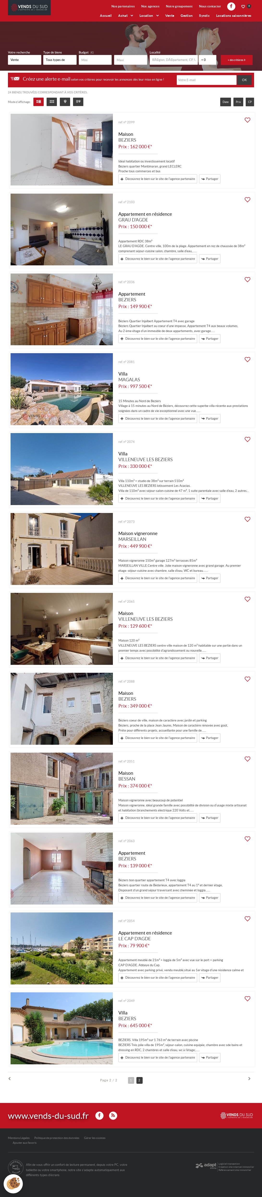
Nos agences (150, 6)
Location (149, 16)
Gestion (187, 16)
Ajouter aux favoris (25, 1142)
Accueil (106, 16)
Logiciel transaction (229, 1163)
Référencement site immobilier (235, 1170)
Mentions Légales (19, 1137)
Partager (210, 179)
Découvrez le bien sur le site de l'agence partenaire (158, 179)
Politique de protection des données (56, 1137)
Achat (125, 16)
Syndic (204, 16)
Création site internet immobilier (236, 1167)
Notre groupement (179, 6)
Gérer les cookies (94, 1137)
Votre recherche (19, 52)
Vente (169, 16)
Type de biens (52, 52)
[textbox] (174, 60)
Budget (84, 52)
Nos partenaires (123, 6)
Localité (155, 52)
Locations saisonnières (233, 16)
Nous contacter (210, 6)
